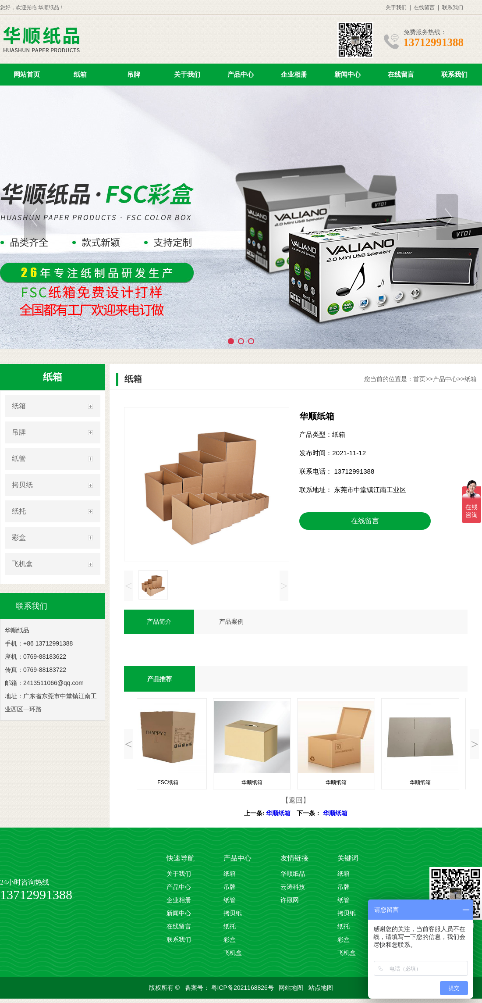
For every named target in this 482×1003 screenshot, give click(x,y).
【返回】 (296, 800)
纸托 (19, 511)
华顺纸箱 (278, 813)
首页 (419, 378)
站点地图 (320, 987)
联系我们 (452, 7)
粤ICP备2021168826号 (243, 987)
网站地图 (292, 987)
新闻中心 (347, 74)
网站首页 (27, 74)
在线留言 (424, 7)
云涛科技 (292, 887)
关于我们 (396, 7)
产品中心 (240, 74)
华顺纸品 (292, 874)
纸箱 (80, 74)
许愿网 (289, 900)
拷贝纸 (22, 485)
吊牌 (133, 74)
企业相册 (294, 74)
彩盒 (19, 537)
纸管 (19, 458)
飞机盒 (22, 564)
